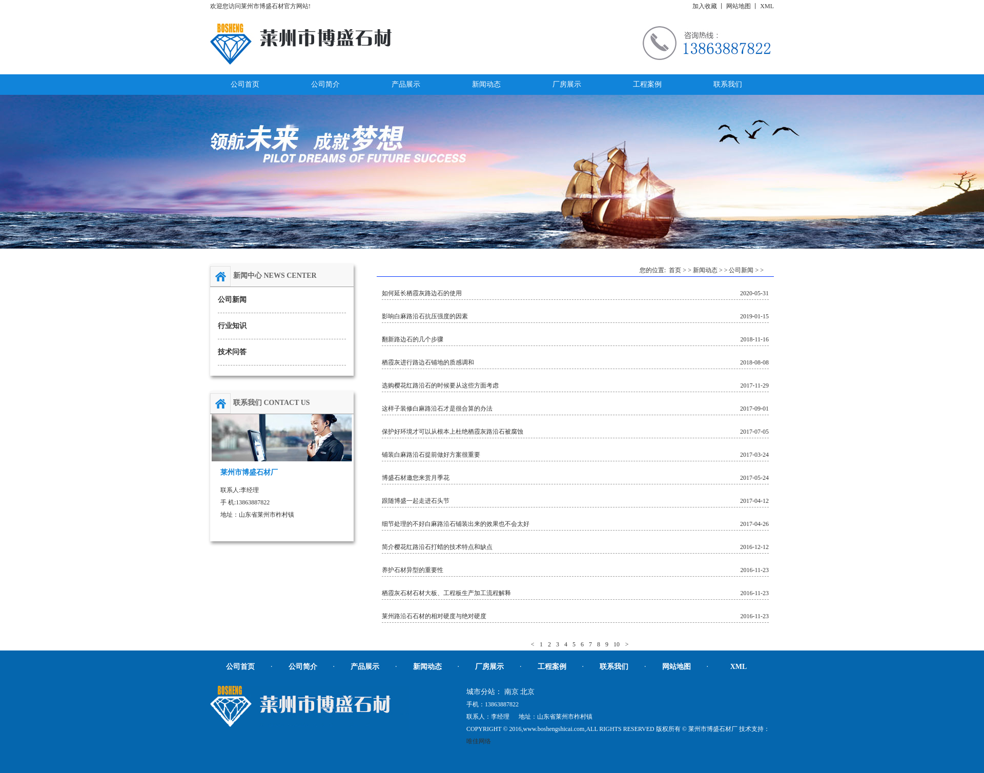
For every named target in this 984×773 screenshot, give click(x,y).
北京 (527, 692)
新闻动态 (705, 270)
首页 (675, 270)
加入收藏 (704, 6)
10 (616, 644)
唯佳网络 (478, 741)
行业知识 (232, 326)
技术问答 (232, 352)
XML (767, 6)
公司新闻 (232, 299)
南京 (511, 692)
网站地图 (738, 6)
